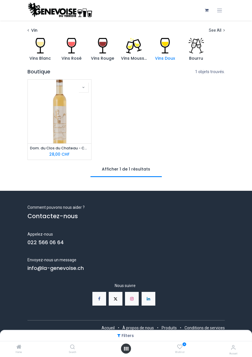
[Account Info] (233, 347)
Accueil (108, 328)
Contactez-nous (52, 216)
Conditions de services (204, 328)
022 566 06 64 (45, 242)
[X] (115, 299)
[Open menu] (126, 348)
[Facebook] (99, 299)
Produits (169, 328)
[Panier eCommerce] (207, 10)
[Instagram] (132, 299)
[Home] (18, 347)
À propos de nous (138, 328)
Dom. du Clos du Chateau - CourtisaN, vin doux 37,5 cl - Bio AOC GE (59, 148)
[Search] (72, 347)
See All (217, 30)
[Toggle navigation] (219, 10)
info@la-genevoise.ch (55, 268)
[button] (83, 87)
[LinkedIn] (148, 299)
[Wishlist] (180, 347)
